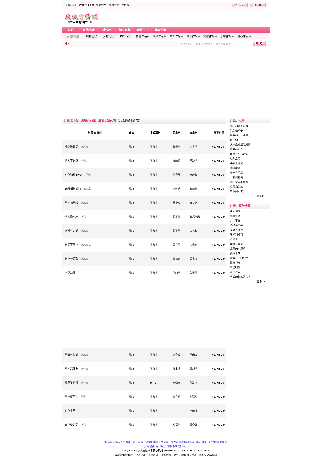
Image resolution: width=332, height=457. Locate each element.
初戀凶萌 (235, 267)
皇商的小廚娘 (237, 248)
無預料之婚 (71, 230)
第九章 (87, 188)
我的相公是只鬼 (239, 125)
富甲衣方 (235, 271)
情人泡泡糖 (71, 216)
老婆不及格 (71, 244)
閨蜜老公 (235, 167)
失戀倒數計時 (73, 188)
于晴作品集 (227, 36)
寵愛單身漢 (71, 382)
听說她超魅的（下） (241, 276)
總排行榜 (91, 36)
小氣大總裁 (236, 163)
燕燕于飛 (235, 253)
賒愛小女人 (236, 149)
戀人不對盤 (71, 160)
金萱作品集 (176, 36)
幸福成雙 (70, 272)
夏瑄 (131, 146)
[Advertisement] (166, 82)
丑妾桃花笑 (236, 177)
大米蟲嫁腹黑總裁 (240, 144)
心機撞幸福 (236, 225)
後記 (83, 160)
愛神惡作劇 (71, 368)
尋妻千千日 (236, 239)
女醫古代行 (236, 229)
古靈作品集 (142, 36)
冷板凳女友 (236, 191)
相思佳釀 (235, 211)
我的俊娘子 (236, 130)
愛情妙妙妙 (71, 354)
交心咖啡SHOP (74, 174)
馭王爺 (234, 139)
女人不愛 (235, 220)
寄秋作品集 (193, 36)
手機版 (125, 5)
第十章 (84, 368)
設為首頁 (71, 5)
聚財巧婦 (235, 262)
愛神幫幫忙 (71, 396)
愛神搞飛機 (71, 202)
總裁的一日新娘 (239, 135)
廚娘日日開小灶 (239, 257)
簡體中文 (114, 5)
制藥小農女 (236, 243)
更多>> (261, 196)
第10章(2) (85, 244)
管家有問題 (236, 172)
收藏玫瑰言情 (86, 5)
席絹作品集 (159, 36)
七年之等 (235, 158)
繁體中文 (101, 5)
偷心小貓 (70, 410)
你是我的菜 (236, 186)
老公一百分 (71, 258)
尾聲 (88, 174)
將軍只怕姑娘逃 (239, 153)
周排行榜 (125, 36)
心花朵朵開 (71, 424)
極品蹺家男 (71, 146)
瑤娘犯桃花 (236, 234)
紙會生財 (235, 215)
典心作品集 (244, 36)
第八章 (84, 146)
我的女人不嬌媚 (239, 181)
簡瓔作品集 (210, 36)
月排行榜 (108, 36)
